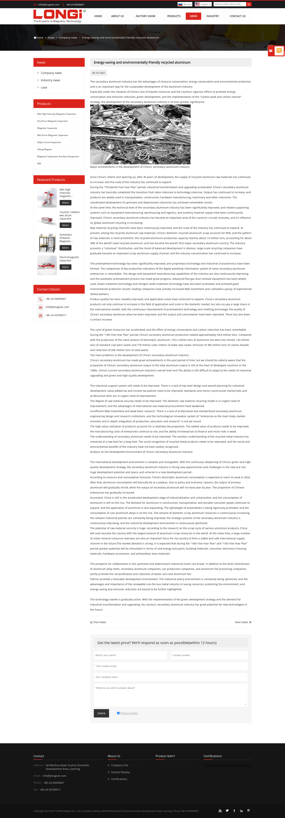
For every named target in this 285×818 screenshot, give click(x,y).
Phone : (38, 782)
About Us (117, 16)
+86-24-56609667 (75, 4)
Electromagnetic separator (69, 259)
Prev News (98, 622)
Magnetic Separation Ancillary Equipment (58, 156)
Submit (101, 713)
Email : (37, 775)
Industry (212, 16)
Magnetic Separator (47, 128)
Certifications (119, 779)
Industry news (50, 80)
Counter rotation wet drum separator (70, 215)
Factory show (145, 16)
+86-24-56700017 (55, 315)
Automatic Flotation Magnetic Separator (66, 238)
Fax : (36, 789)
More (65, 202)
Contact (38, 756)
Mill (39, 163)
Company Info (119, 765)
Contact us (238, 16)
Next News (241, 622)
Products (173, 16)
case (44, 87)
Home (98, 16)
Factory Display (120, 772)
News (193, 16)
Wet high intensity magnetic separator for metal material (68, 193)
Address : (39, 765)
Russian (187, 4)
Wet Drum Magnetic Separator (52, 135)
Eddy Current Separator (49, 142)
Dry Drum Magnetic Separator (52, 121)
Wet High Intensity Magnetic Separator (56, 114)
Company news (68, 37)
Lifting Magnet (44, 149)
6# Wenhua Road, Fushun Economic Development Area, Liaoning (67, 767)
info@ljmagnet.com (48, 4)
